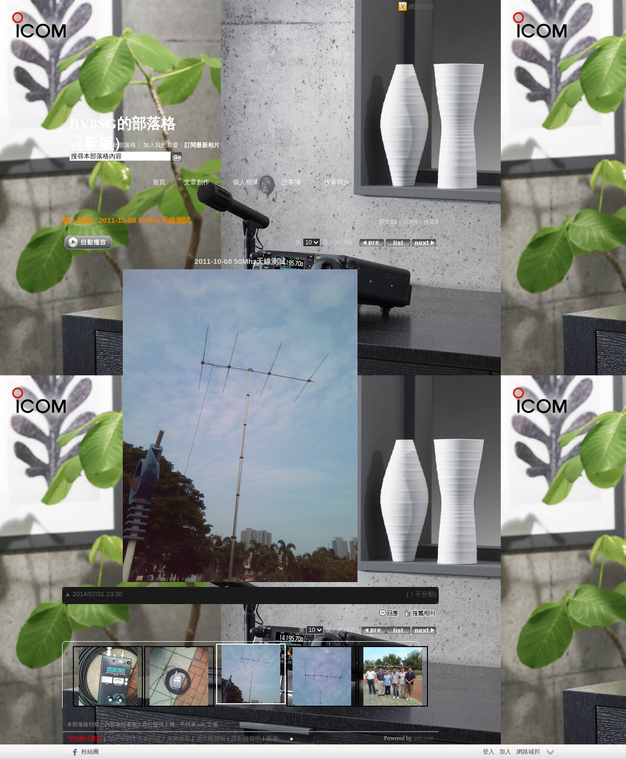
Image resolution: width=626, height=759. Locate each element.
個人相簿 (245, 182)
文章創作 (196, 182)
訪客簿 (291, 182)
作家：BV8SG (88, 135)
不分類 (424, 594)
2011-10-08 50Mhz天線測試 (144, 220)
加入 (505, 751)
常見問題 (149, 738)
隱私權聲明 (246, 738)
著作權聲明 (210, 738)
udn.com (423, 738)
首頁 (159, 182)
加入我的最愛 (161, 145)
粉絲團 (90, 751)
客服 (272, 738)
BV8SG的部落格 (122, 123)
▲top (427, 723)
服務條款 (178, 738)
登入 (488, 751)
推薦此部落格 (118, 145)
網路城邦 (421, 6)
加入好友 (81, 145)
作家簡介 (337, 182)
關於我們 (120, 738)
